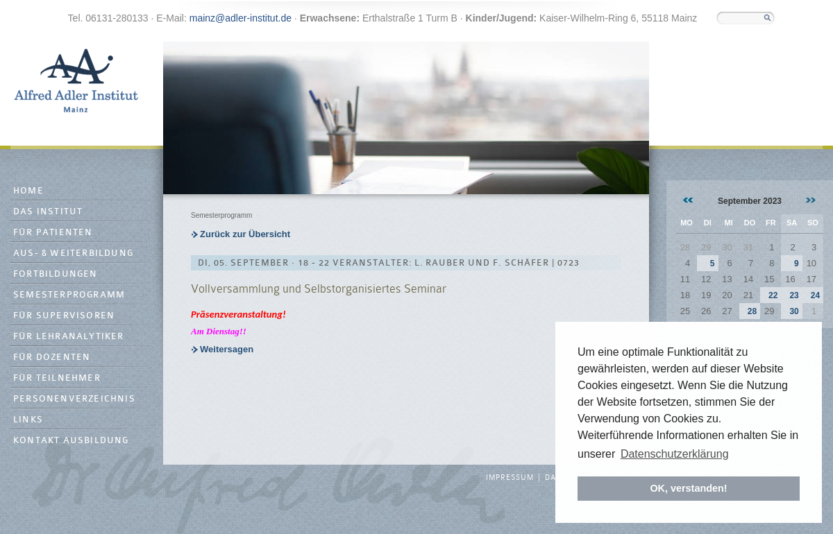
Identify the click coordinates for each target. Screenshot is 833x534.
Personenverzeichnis (74, 399)
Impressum (510, 478)
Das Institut (48, 211)
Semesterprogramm (69, 295)
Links (28, 419)
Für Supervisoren (64, 315)
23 (793, 295)
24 (815, 295)
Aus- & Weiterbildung (73, 253)
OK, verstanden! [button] (688, 488)
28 (752, 311)
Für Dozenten (51, 357)
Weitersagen (226, 349)
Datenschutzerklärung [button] (675, 454)
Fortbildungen (55, 274)
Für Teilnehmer (57, 378)
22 (772, 295)
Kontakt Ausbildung (71, 440)
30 (793, 311)
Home (28, 191)
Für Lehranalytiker (68, 336)
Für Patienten (53, 232)
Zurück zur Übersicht (245, 234)
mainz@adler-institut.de (241, 18)
